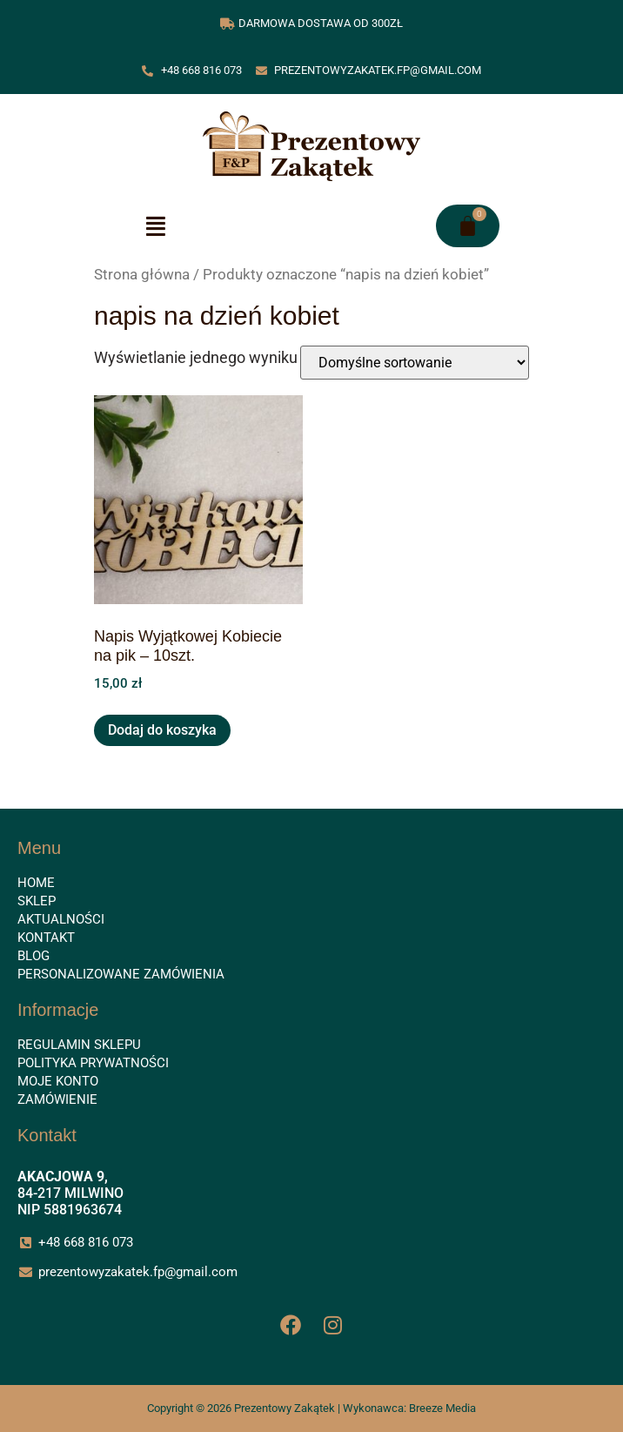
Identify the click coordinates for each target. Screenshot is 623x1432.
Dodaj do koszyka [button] (162, 730)
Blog (33, 956)
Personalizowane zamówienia (120, 974)
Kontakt (46, 937)
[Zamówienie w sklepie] (414, 363)
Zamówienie (57, 1099)
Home (36, 883)
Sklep (36, 901)
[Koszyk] (467, 226)
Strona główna (142, 274)
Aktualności (60, 919)
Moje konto (57, 1081)
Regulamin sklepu (79, 1044)
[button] (155, 226)
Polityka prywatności (93, 1063)
